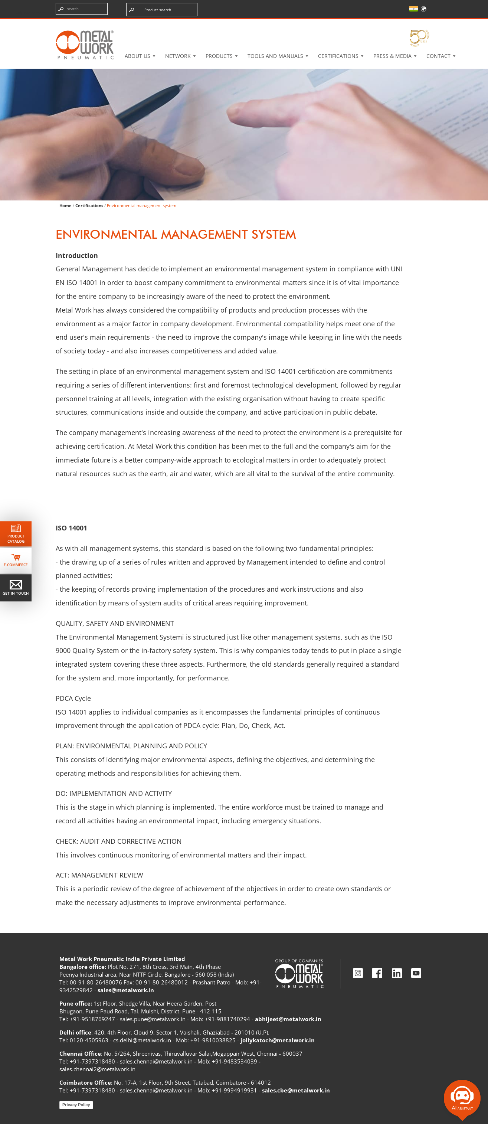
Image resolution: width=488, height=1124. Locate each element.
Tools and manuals (275, 55)
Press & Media (392, 55)
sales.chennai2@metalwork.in (97, 1069)
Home (65, 205)
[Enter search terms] (82, 9)
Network (178, 55)
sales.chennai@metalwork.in (156, 1061)
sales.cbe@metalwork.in (296, 1090)
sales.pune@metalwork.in (153, 1019)
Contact (438, 55)
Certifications (338, 55)
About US (137, 55)
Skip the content (30, 12)
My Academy (409, 24)
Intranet (360, 24)
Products (219, 55)
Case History (309, 24)
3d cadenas (256, 24)
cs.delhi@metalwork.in (142, 1040)
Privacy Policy (76, 1104)
